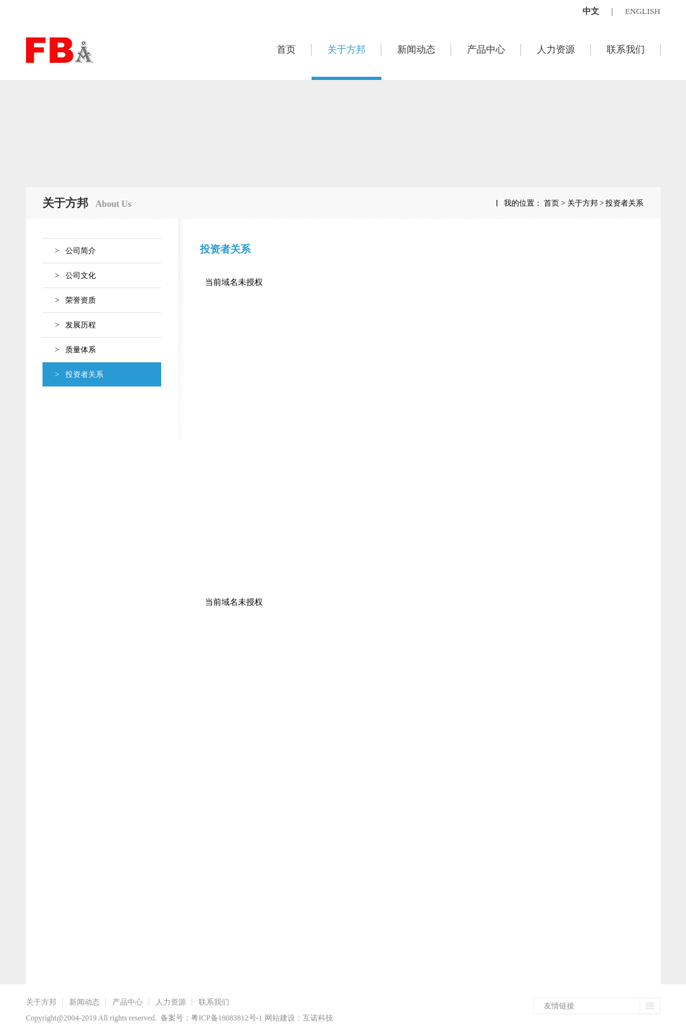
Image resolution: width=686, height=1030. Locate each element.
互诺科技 (318, 1017)
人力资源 (556, 49)
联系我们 (626, 49)
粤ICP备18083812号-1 (227, 1017)
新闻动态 (416, 49)
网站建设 (280, 1017)
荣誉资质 (69, 300)
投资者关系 (73, 374)
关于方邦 (346, 49)
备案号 (172, 1017)
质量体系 (69, 349)
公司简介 (69, 250)
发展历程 (69, 324)
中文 (591, 11)
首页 (286, 49)
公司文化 (69, 275)
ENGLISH (643, 11)
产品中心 (486, 49)
